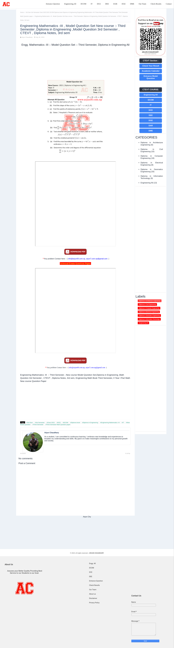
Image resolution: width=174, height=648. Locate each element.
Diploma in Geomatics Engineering (149, 315)
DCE (99, 4)
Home (22, 12)
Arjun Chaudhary (27, 37)
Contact (169, 4)
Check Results (156, 4)
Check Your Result (150, 66)
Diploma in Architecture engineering (149, 301)
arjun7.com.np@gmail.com (97, 259)
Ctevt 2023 (43, 12)
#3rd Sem (29, 422)
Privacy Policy (94, 603)
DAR (115, 4)
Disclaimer (93, 598)
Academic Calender (151, 71)
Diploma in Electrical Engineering (149, 312)
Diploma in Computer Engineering (149, 308)
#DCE (59, 422)
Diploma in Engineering (70, 12)
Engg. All (92, 563)
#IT (123, 422)
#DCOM (66, 422)
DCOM (83, 4)
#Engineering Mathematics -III (110, 422)
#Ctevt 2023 (51, 422)
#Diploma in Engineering (90, 422)
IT (91, 4)
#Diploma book (75, 422)
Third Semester (113, 12)
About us (92, 594)
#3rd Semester (40, 422)
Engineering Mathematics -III (86, 12)
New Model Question (102, 12)
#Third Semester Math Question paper (58, 424)
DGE (124, 4)
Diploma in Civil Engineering (147, 304)
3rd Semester (35, 12)
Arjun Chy (87, 517)
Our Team (142, 4)
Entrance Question (53, 4)
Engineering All (70, 4)
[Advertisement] (75, 63)
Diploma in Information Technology (149, 319)
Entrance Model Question (151, 77)
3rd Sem (28, 12)
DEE (107, 4)
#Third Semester (38, 424)
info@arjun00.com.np (76, 259)
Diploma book (58, 12)
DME (132, 4)
